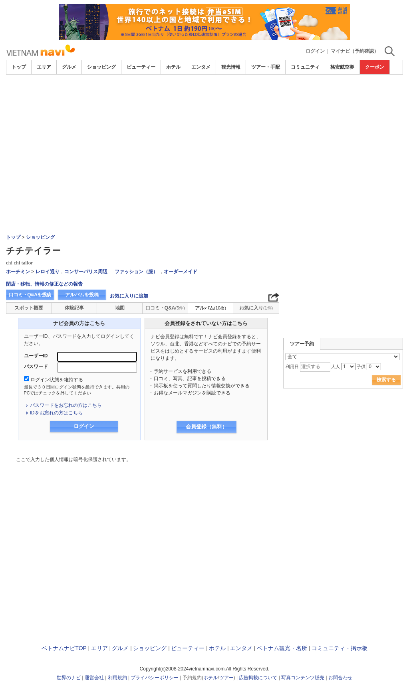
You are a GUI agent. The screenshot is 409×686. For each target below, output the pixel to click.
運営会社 (94, 677)
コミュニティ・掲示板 (339, 648)
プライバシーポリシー (155, 677)
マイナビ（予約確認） (355, 51)
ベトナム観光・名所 (282, 648)
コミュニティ (305, 67)
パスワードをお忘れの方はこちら (66, 405)
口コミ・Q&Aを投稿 (30, 295)
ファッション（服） (136, 271)
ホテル (173, 67)
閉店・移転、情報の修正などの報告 (44, 284)
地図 (120, 308)
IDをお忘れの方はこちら (56, 413)
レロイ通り (48, 271)
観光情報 (230, 67)
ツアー (226, 677)
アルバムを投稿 (82, 295)
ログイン (315, 51)
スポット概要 (28, 308)
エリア (44, 67)
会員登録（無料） (206, 427)
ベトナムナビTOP (64, 648)
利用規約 (117, 677)
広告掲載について (258, 677)
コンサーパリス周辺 (85, 271)
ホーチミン (18, 271)
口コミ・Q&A (165, 308)
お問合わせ (340, 677)
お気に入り (256, 308)
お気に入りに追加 (129, 296)
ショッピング (101, 67)
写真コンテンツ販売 (302, 677)
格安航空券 (342, 67)
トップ (19, 67)
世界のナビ (69, 677)
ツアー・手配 (265, 67)
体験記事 (74, 308)
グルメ (69, 67)
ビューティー (141, 67)
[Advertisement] (204, 134)
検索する (386, 379)
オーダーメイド (180, 271)
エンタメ (200, 67)
